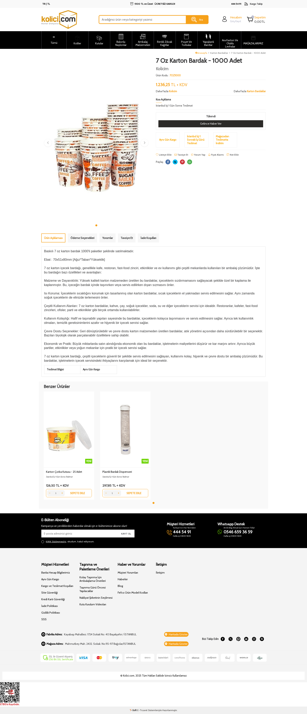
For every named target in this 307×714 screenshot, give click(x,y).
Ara (197, 19)
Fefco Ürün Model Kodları (133, 592)
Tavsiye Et (181, 154)
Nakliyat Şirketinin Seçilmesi (96, 597)
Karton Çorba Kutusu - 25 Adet (64, 472)
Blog (120, 586)
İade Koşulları (148, 238)
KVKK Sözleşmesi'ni (56, 541)
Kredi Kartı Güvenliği (53, 599)
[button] (96, 225)
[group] (96, 139)
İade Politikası (49, 606)
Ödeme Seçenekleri (82, 238)
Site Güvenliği (49, 592)
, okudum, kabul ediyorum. (67, 541)
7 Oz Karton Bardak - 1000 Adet (248, 52)
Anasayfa (201, 52)
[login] (231, 19)
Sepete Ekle (77, 493)
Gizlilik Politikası (50, 612)
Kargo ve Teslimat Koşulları (57, 586)
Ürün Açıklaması (53, 238)
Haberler (123, 579)
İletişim (160, 572)
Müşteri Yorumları (128, 572)
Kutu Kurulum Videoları (92, 604)
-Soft (133, 710)
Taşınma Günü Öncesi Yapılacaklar (92, 589)
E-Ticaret (142, 710)
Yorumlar (107, 238)
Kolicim (162, 68)
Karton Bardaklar (219, 52)
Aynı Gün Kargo (50, 579)
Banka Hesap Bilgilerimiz (55, 572)
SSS (44, 619)
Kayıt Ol (126, 533)
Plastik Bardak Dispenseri (117, 472)
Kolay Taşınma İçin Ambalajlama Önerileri (92, 579)
